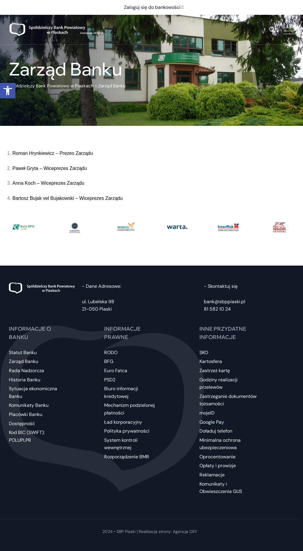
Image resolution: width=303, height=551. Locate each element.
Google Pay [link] (211, 422)
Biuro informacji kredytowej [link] (121, 392)
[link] (7, 90)
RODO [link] (110, 352)
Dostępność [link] (22, 423)
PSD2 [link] (109, 380)
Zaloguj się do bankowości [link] (153, 7)
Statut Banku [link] (23, 352)
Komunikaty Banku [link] (29, 405)
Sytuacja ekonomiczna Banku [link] (33, 392)
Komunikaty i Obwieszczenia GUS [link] (220, 488)
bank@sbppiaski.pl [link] (224, 301)
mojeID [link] (207, 413)
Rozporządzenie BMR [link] (126, 457)
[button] (15, 227)
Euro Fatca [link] (115, 370)
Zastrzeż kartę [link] (214, 370)
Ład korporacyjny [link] (123, 422)
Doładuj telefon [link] (215, 431)
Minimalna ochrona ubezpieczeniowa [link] (220, 444)
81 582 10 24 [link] (217, 309)
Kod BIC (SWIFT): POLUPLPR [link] (27, 436)
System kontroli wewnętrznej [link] (121, 444)
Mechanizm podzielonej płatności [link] (129, 409)
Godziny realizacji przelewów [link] (218, 384)
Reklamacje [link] (212, 475)
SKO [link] (203, 352)
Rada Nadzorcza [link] (26, 370)
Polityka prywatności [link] (126, 431)
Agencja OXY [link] (185, 531)
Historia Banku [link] (24, 380)
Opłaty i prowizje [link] (217, 465)
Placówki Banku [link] (25, 414)
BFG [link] (108, 361)
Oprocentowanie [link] (217, 457)
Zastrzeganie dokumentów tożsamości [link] (228, 400)
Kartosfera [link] (210, 361)
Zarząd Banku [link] (23, 361)
